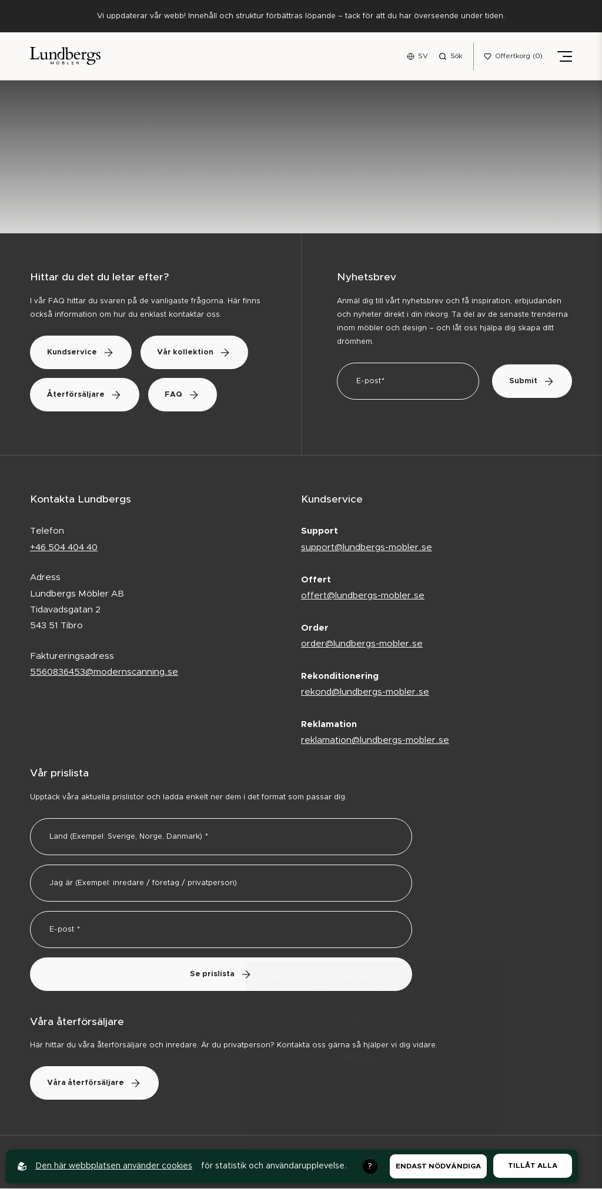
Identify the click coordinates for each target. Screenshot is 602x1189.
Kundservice (82, 353)
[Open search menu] (451, 56)
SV (423, 55)
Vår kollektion (198, 353)
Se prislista (221, 974)
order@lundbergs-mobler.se (362, 644)
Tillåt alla (532, 1165)
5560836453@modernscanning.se (104, 672)
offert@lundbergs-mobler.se (362, 596)
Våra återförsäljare (95, 1084)
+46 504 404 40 (64, 548)
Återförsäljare (86, 395)
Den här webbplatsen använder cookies (113, 1166)
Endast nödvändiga (438, 1166)
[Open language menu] (417, 56)
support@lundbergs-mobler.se (366, 548)
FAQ (186, 395)
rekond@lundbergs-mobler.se (365, 692)
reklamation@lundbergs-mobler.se (375, 740)
